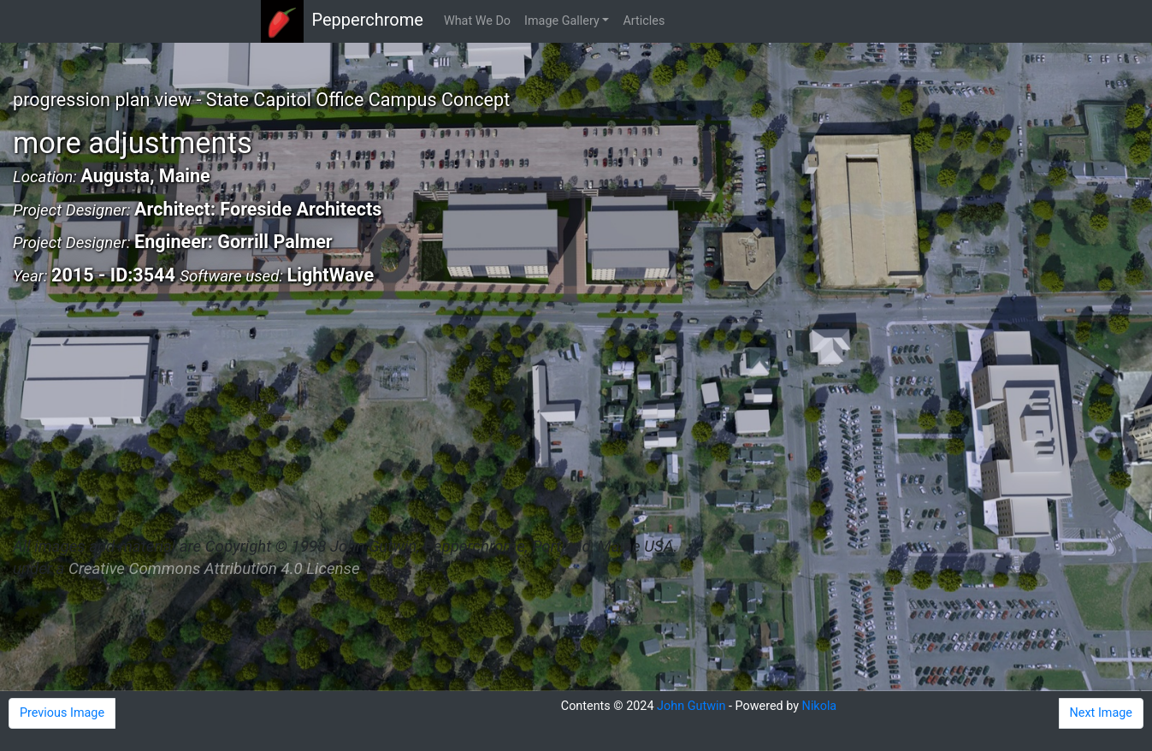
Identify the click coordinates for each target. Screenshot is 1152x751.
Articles (644, 21)
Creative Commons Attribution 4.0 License (213, 568)
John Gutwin (691, 706)
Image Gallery (562, 21)
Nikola (819, 706)
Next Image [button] (1101, 713)
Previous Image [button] (62, 713)
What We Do (477, 21)
